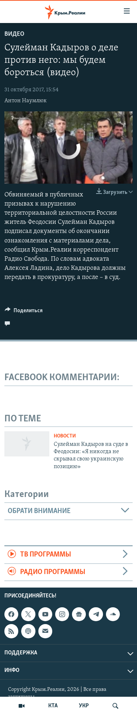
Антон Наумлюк (25, 101)
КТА (53, 706)
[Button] (24, 312)
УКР (84, 706)
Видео (14, 34)
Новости (65, 436)
